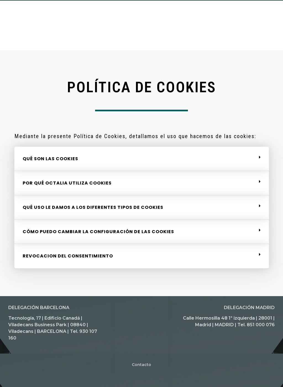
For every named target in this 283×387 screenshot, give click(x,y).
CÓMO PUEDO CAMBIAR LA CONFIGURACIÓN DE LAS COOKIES (98, 231)
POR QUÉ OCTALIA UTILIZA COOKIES (67, 183)
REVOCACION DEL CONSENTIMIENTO (68, 256)
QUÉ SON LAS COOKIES (50, 159)
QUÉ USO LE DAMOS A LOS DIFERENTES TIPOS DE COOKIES (93, 207)
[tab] (141, 159)
